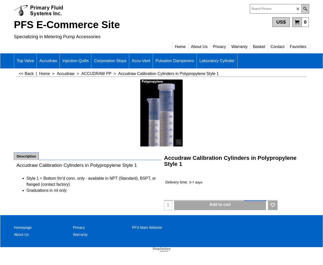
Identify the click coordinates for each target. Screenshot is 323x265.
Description (26, 156)
